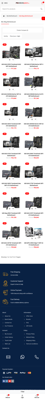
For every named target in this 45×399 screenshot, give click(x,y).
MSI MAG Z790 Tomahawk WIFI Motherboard (33, 184)
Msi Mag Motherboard (26, 16)
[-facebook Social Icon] (3, 381)
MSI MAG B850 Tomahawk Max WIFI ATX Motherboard (11, 184)
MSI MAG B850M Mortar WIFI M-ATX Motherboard (34, 125)
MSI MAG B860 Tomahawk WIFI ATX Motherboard (33, 154)
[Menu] (4, 3)
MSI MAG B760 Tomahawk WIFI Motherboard (11, 154)
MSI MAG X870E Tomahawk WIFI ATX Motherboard (11, 244)
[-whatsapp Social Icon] (12, 381)
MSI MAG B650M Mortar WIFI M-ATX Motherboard (11, 95)
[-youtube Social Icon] (9, 381)
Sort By (6, 36)
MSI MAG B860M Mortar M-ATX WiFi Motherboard (33, 95)
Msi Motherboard (12, 16)
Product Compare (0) (22, 30)
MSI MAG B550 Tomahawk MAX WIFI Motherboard (11, 65)
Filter (22, 392)
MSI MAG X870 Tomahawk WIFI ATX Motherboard (33, 214)
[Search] (22, 9)
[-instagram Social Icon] (6, 381)
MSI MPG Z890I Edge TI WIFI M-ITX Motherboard (33, 244)
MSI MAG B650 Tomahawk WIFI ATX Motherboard (11, 125)
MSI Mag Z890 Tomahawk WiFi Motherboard (11, 214)
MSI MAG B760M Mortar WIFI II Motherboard (33, 65)
